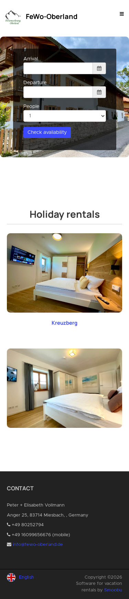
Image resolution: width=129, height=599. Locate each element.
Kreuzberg (64, 322)
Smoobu (113, 590)
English (26, 577)
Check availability (47, 132)
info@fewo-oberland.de (38, 544)
